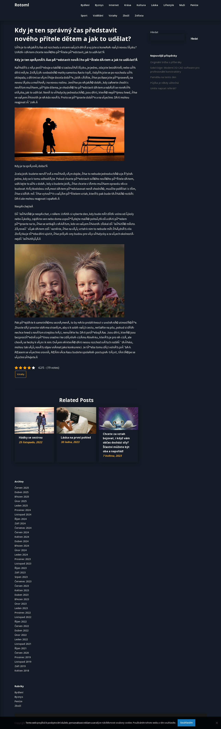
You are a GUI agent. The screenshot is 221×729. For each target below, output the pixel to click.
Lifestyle (169, 5)
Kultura (141, 5)
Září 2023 (20, 572)
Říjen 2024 (21, 519)
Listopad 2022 (23, 617)
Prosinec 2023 (23, 559)
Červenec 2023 (23, 581)
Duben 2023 (21, 594)
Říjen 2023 (21, 568)
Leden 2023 (21, 608)
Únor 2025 (21, 501)
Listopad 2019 (23, 661)
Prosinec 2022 (23, 612)
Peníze (194, 5)
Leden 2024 (21, 554)
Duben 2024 (21, 541)
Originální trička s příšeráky (166, 62)
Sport (84, 15)
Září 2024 (20, 523)
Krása (127, 5)
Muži (182, 5)
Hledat (154, 32)
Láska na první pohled (76, 437)
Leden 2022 (21, 639)
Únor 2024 (21, 550)
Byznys (99, 5)
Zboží (126, 15)
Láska (154, 5)
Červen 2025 (22, 487)
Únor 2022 (21, 635)
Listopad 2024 (23, 514)
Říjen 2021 (21, 648)
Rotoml (22, 5)
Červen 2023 (22, 585)
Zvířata (139, 15)
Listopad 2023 (23, 563)
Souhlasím (186, 722)
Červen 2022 (22, 626)
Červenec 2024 (23, 527)
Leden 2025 (21, 505)
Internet (114, 5)
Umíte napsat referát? (163, 88)
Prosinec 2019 (23, 657)
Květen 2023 (22, 590)
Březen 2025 (22, 496)
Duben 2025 (21, 492)
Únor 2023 (21, 603)
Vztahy (113, 15)
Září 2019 (20, 666)
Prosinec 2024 (23, 510)
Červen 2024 (22, 532)
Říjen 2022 (21, 621)
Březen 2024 (22, 545)
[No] (216, 723)
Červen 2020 (22, 652)
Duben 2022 (21, 630)
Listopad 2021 (23, 643)
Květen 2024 (22, 536)
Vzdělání (98, 15)
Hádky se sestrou (31, 437)
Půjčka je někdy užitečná (164, 82)
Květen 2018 (22, 670)
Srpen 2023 (21, 577)
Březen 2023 (22, 599)
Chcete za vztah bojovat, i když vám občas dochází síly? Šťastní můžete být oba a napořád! (116, 442)
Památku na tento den (163, 77)
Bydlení (85, 5)
